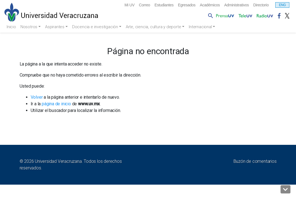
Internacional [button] (206, 27)
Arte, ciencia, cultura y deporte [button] (158, 27)
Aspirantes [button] (57, 27)
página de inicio (56, 104)
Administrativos (232, 5)
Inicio (12, 27)
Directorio (260, 5)
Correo (128, 5)
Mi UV (112, 5)
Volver (37, 97)
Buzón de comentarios (255, 161)
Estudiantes (151, 5)
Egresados (176, 5)
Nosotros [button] (30, 27)
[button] (285, 189)
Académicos (202, 5)
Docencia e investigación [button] (99, 27)
